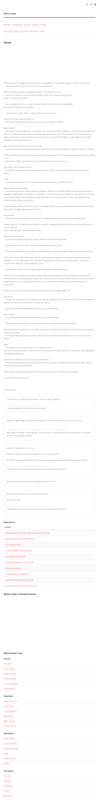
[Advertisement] (39, 64)
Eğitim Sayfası (9, 721)
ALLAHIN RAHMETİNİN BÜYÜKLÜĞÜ (19, 580)
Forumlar (7, 776)
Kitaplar (35, 24)
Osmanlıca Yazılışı (11, 748)
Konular (27, 24)
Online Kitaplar (10, 678)
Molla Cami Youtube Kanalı (20, 594)
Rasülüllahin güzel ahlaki (15, 556)
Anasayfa (8, 663)
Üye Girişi (8, 795)
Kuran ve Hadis (10, 673)
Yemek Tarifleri (10, 726)
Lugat (6, 753)
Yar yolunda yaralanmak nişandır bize (21, 586)
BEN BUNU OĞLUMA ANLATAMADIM (19, 538)
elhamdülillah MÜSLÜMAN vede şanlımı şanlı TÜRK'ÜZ (27, 533)
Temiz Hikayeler (10, 711)
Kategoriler (17, 24)
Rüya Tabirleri (9, 738)
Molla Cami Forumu (21, 31)
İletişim (43, 24)
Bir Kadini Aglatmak (13, 568)
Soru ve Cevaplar (11, 683)
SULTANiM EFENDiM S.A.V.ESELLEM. (19, 562)
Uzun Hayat (8, 706)
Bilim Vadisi (8, 716)
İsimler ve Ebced (10, 743)
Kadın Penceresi (10, 701)
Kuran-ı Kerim (9, 668)
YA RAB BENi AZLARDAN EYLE (16, 574)
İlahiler (6, 763)
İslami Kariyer (9, 688)
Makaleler (35, 31)
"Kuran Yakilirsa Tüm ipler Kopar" (19, 550)
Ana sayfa (8, 31)
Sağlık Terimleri (10, 758)
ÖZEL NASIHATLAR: (13, 544)
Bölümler (7, 24)
